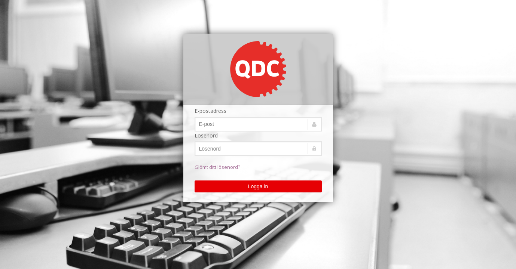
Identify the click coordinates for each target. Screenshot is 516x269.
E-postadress (210, 110)
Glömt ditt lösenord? (217, 167)
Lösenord (206, 135)
